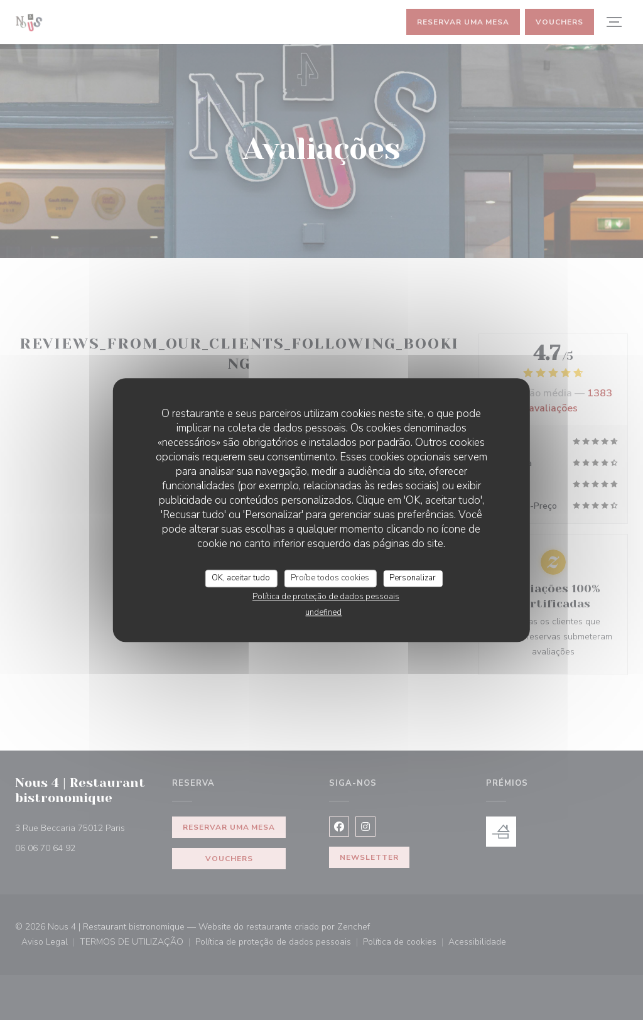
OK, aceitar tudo (241, 577)
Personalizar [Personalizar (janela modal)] (412, 577)
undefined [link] (323, 612)
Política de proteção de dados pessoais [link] (325, 596)
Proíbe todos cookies (330, 577)
